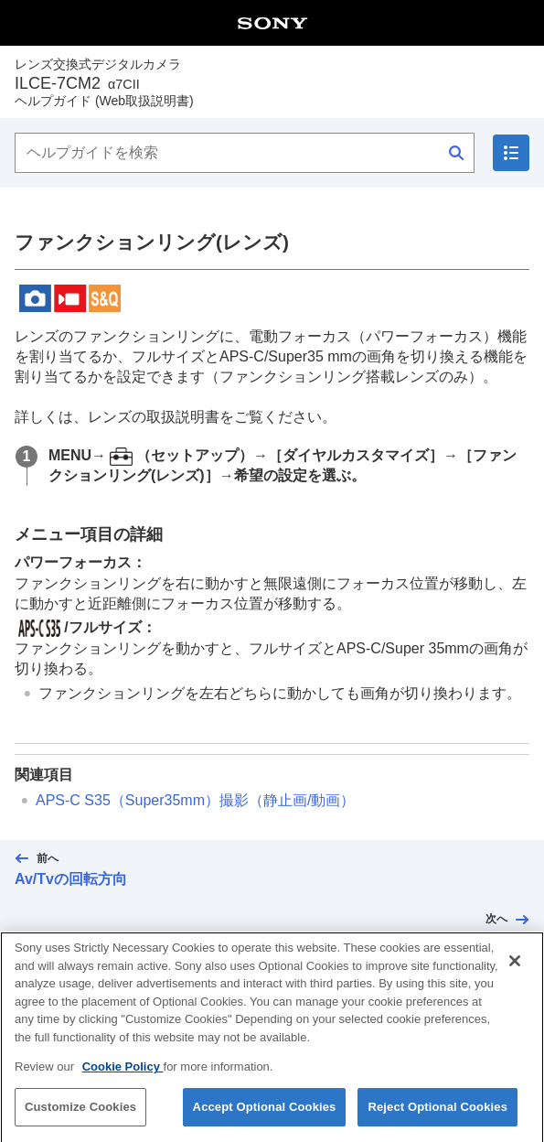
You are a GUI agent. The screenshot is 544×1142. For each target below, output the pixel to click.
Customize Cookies (80, 1121)
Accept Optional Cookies (264, 1121)
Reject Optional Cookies (437, 1121)
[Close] (515, 975)
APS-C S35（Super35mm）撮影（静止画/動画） (195, 800)
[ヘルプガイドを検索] (245, 153)
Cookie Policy (123, 1081)
